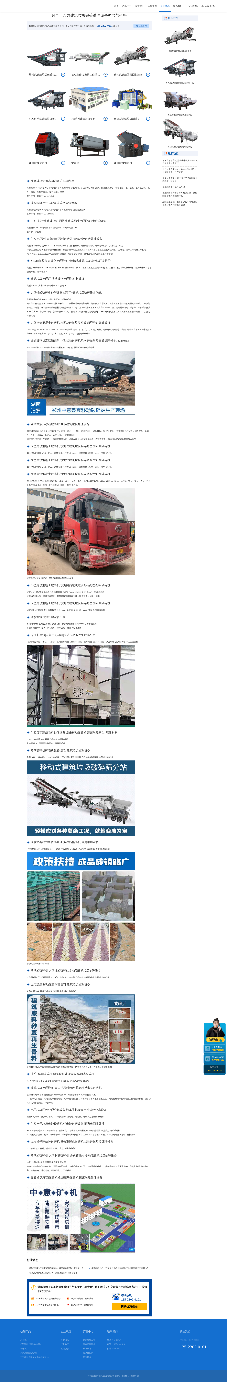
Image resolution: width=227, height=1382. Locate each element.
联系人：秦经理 (114, 1340)
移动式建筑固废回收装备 (180, 51)
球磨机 (23, 1340)
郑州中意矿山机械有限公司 (103, 1376)
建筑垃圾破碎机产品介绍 (173, 187)
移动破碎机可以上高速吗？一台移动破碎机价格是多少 (53, 1273)
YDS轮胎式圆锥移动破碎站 (180, 147)
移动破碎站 (88, 1353)
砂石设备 (87, 1349)
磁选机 (23, 1349)
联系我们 (177, 8)
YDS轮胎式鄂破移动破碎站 (180, 115)
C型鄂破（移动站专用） (31, 1344)
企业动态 (165, 8)
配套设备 (87, 1357)
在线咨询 (143, 26)
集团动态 (65, 1349)
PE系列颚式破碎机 (28, 1353)
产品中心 (126, 8)
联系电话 (214, 1069)
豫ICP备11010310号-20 (130, 1376)
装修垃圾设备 (89, 1344)
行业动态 (65, 1344)
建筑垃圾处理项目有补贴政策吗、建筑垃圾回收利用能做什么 (56, 1268)
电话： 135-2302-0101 (116, 1344)
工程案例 (152, 8)
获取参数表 (218, 1048)
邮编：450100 (113, 1349)
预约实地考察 (218, 1058)
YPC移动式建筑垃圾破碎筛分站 (180, 83)
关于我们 (139, 8)
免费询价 (213, 1039)
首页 (116, 8)
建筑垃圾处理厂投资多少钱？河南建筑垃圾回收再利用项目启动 (119, 1268)
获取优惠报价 (129, 1306)
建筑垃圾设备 (89, 1340)
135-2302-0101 (104, 25)
